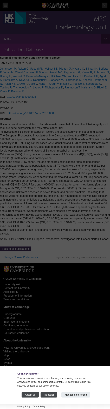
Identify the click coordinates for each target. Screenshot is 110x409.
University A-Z (12, 284)
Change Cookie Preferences (20, 257)
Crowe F (22, 83)
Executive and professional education (26, 329)
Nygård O (78, 68)
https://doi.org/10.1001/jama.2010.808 (31, 113)
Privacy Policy (23, 406)
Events (7, 362)
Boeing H (5, 76)
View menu (5, 5)
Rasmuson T (72, 87)
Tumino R (6, 87)
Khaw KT (88, 80)
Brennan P (17, 91)
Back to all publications (16, 248)
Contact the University (16, 288)
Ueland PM (36, 68)
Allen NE (10, 83)
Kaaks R (87, 72)
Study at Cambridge (16, 307)
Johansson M (8, 68)
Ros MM (61, 76)
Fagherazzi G (72, 72)
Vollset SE (51, 68)
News (6, 359)
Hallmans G (88, 87)
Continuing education (16, 325)
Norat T (43, 83)
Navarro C (25, 80)
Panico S (78, 83)
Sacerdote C (93, 83)
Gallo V (32, 83)
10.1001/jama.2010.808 (21, 96)
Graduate (9, 317)
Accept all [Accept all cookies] (30, 394)
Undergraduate (12, 314)
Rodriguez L (40, 80)
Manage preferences (76, 394)
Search (104, 5)
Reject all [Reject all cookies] (49, 394)
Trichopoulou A (22, 87)
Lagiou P (38, 87)
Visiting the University (16, 351)
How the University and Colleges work (26, 347)
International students (16, 321)
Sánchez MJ (56, 80)
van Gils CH (75, 76)
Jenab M (8, 72)
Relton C (23, 68)
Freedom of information (17, 295)
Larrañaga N (73, 80)
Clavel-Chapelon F (26, 72)
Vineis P (5, 91)
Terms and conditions (16, 299)
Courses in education (16, 333)
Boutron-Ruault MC (50, 72)
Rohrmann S (101, 72)
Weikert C (19, 76)
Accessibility (10, 291)
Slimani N (91, 68)
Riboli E (102, 87)
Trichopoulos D (54, 87)
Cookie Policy (39, 406)
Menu (7, 38)
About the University (17, 340)
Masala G (66, 83)
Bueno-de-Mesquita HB (40, 76)
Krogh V (54, 83)
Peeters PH (91, 76)
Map (6, 355)
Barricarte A (10, 80)
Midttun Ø (65, 68)
